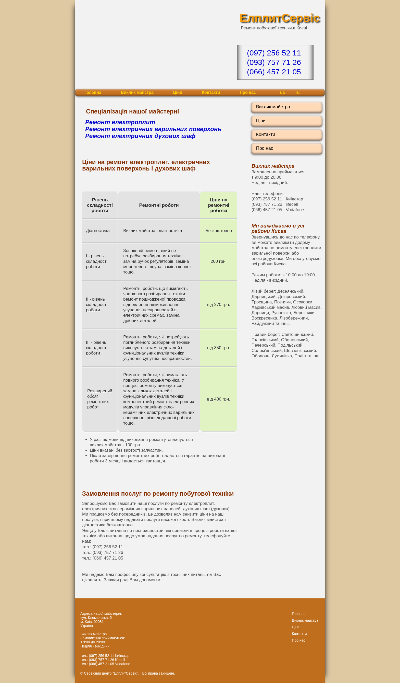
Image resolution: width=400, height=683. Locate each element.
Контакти (211, 92)
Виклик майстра (137, 92)
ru (297, 92)
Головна (92, 92)
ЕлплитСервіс (280, 17)
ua (282, 92)
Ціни (177, 92)
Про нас (248, 92)
